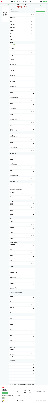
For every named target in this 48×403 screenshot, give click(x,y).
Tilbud (17, 391)
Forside (12, 1)
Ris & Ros (23, 1)
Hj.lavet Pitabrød (4, 15)
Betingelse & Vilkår (18, 395)
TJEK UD (41, 11)
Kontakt (30, 1)
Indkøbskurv (18, 1)
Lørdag (27, 392)
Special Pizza (4, 11)
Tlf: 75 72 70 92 (3, 391)
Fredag (27, 391)
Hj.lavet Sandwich (5, 14)
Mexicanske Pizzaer (5, 12)
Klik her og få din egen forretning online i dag (5, 399)
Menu (14, 1)
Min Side (26, 1)
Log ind (41, 1)
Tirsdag (27, 389)
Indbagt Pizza (4, 13)
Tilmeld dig (45, 1)
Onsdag (27, 390)
